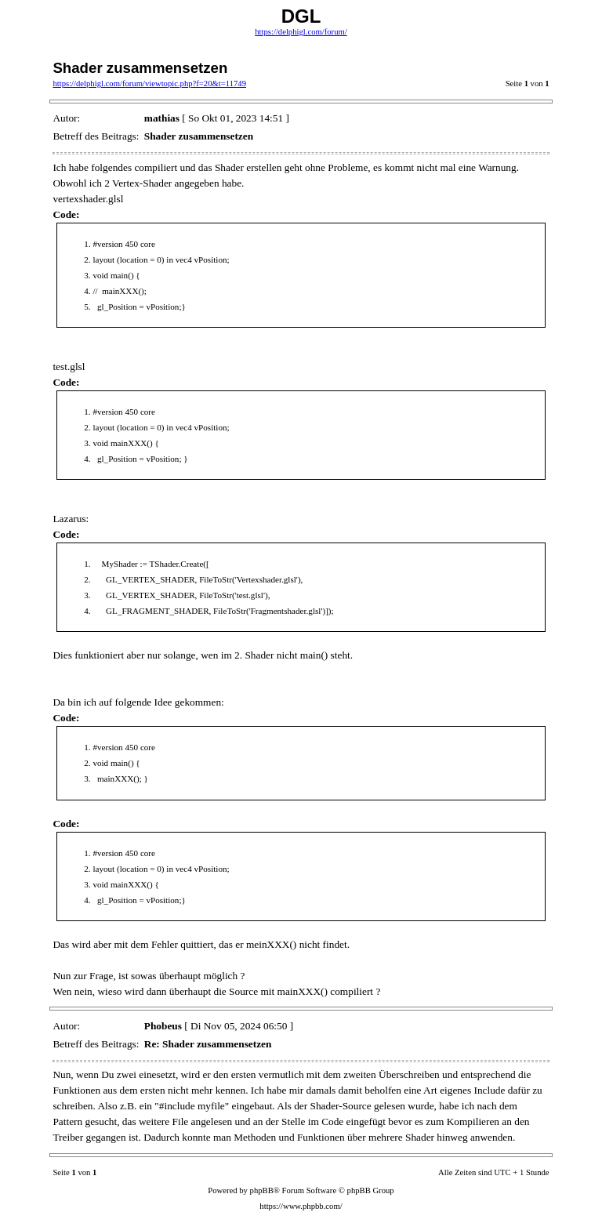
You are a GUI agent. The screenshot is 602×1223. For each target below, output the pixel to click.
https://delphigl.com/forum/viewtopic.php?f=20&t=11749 (149, 83)
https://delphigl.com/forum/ (301, 31)
